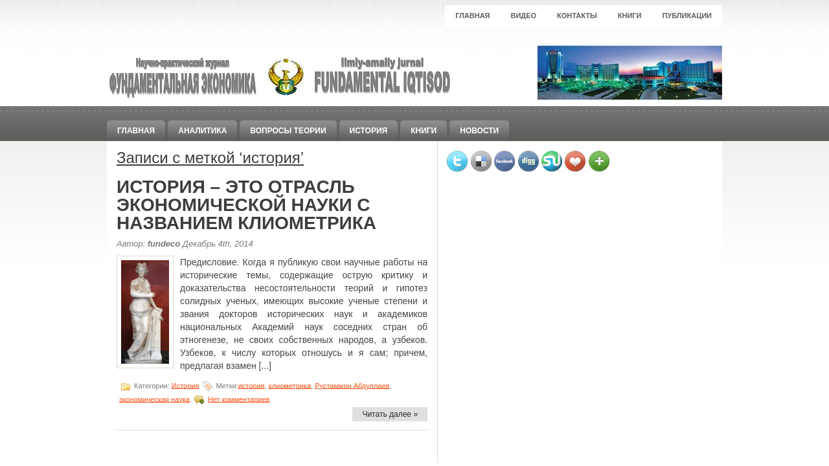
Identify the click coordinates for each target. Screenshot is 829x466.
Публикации (687, 15)
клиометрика (290, 385)
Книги (630, 15)
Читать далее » (390, 414)
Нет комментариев (238, 399)
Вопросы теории (288, 130)
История (369, 130)
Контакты (577, 15)
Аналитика (202, 130)
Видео (524, 15)
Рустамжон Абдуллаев (352, 385)
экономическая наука (154, 399)
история (251, 385)
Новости (479, 130)
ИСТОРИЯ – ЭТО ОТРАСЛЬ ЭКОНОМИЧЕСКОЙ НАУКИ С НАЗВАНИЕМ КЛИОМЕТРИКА (246, 205)
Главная (472, 15)
